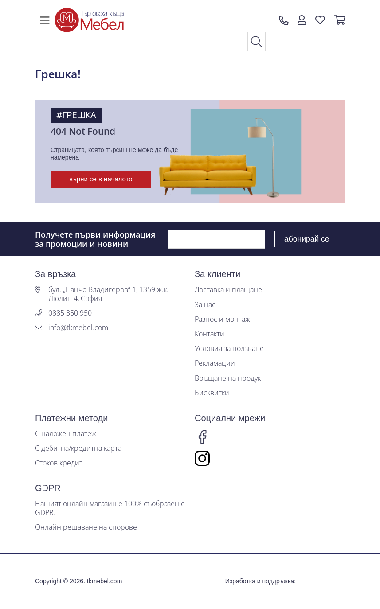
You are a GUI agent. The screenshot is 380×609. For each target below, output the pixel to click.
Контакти (209, 334)
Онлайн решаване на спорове (86, 527)
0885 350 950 (70, 313)
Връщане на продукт (229, 378)
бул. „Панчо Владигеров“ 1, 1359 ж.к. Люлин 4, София (108, 293)
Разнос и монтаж (222, 319)
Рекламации (215, 363)
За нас (205, 305)
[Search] (181, 41)
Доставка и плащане (228, 289)
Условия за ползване (229, 348)
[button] (302, 20)
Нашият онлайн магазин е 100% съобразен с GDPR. (109, 508)
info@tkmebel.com (78, 328)
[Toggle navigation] (44, 20)
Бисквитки (212, 393)
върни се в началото (101, 179)
